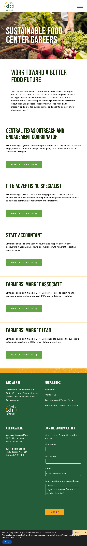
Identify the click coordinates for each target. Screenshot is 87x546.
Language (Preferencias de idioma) (62, 481)
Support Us (50, 389)
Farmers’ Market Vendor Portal (59, 400)
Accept (7, 542)
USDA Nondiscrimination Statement (61, 405)
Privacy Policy (15, 537)
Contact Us (50, 395)
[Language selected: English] (79, 532)
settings (68, 535)
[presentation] (64, 504)
